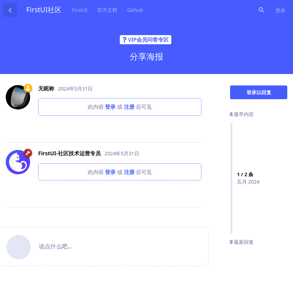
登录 (280, 10)
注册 (129, 106)
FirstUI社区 (43, 9)
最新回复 (242, 241)
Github (135, 9)
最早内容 (242, 114)
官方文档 (107, 9)
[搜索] (260, 10)
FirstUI (79, 9)
